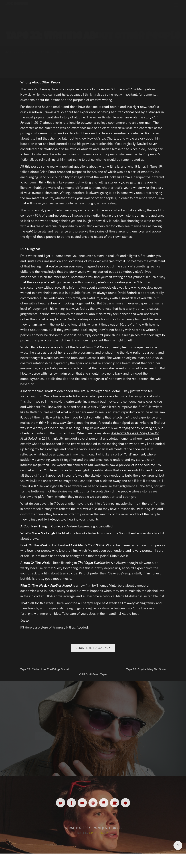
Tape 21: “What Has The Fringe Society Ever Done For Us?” (44, 670)
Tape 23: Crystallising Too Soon (146, 670)
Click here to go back (93, 648)
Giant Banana (98, 834)
